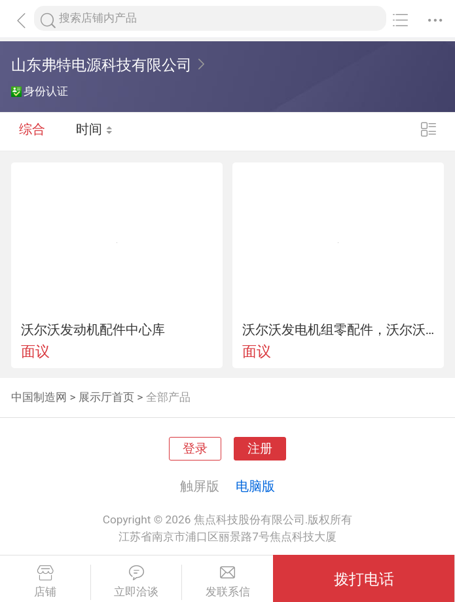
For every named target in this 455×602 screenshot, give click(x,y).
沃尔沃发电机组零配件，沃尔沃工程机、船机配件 (338, 329)
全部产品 (168, 397)
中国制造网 (39, 397)
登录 (195, 449)
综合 (32, 131)
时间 (94, 131)
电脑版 (255, 486)
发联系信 (227, 581)
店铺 (45, 581)
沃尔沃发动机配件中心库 (93, 329)
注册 (259, 449)
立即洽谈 (136, 581)
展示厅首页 (106, 397)
